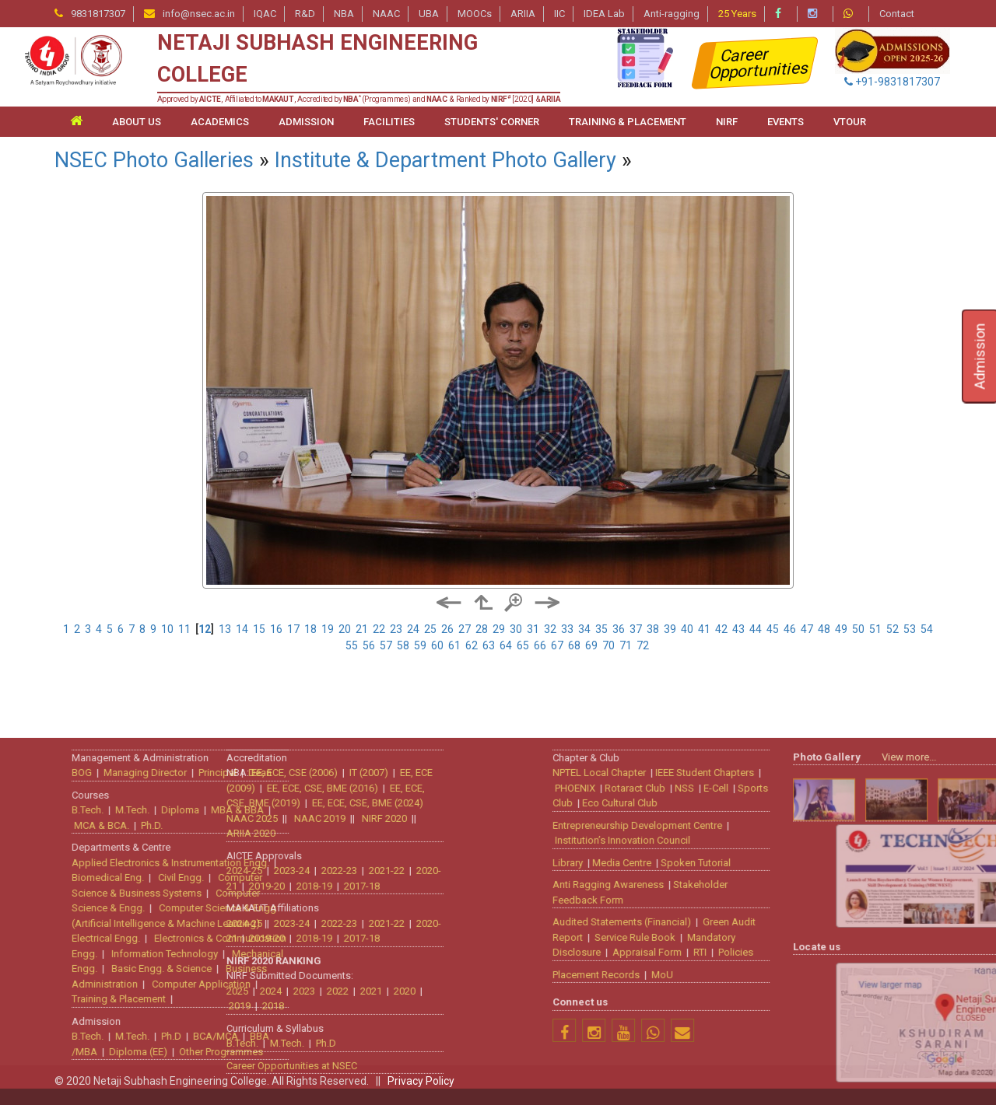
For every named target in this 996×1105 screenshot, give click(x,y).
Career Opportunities (760, 63)
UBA (429, 13)
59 (420, 645)
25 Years (737, 13)
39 (670, 629)
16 (276, 629)
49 (841, 629)
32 (550, 629)
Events (785, 122)
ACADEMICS (220, 122)
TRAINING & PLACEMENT (627, 122)
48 (824, 629)
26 (447, 629)
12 (204, 629)
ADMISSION (306, 122)
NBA (344, 13)
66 (540, 645)
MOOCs (475, 13)
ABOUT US (136, 122)
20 (344, 629)
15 (259, 629)
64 (506, 645)
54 (927, 629)
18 (310, 629)
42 (721, 629)
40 (687, 629)
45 (772, 629)
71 (625, 645)
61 (454, 645)
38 (653, 629)
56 (369, 645)
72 (643, 645)
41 (704, 629)
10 (167, 629)
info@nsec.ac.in (199, 13)
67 (557, 645)
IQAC (265, 13)
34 (584, 629)
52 (892, 629)
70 (608, 645)
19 (327, 629)
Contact (896, 13)
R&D (305, 13)
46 (790, 629)
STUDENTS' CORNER (491, 122)
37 (636, 629)
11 (184, 629)
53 (909, 629)
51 (875, 629)
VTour (849, 122)
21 (362, 629)
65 (523, 645)
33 (567, 629)
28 (481, 629)
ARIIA (522, 13)
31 (533, 629)
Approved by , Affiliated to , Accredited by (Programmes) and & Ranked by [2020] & (359, 99)
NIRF (727, 122)
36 (618, 629)
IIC (559, 13)
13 (225, 629)
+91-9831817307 (892, 81)
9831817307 (98, 13)
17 (293, 629)
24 (413, 629)
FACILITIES (389, 122)
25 (430, 629)
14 (242, 629)
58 (403, 645)
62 (471, 645)
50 (858, 629)
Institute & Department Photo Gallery (445, 160)
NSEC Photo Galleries (154, 160)
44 (755, 629)
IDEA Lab (604, 13)
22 (379, 629)
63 (488, 645)
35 (601, 629)
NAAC (386, 13)
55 (351, 645)
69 (591, 645)
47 (807, 629)
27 (464, 629)
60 (437, 645)
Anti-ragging (672, 13)
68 (574, 645)
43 (738, 629)
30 (516, 629)
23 (396, 629)
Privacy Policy (421, 1081)
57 (386, 645)
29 (499, 629)
